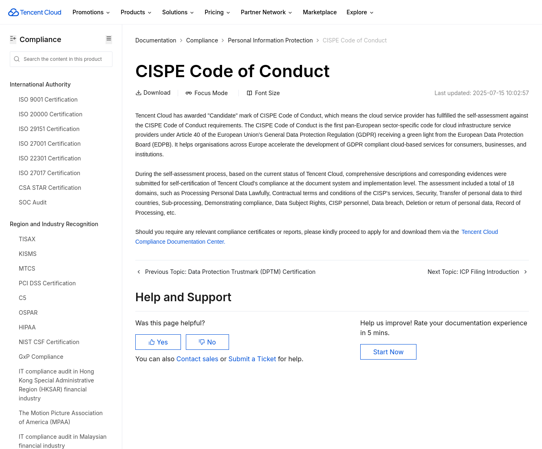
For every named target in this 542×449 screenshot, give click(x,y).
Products (136, 12)
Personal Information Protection (270, 40)
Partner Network (267, 12)
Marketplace (320, 12)
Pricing (218, 12)
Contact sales (198, 359)
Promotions (92, 12)
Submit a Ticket (253, 359)
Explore (361, 12)
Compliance (202, 40)
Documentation (155, 40)
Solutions (178, 12)
